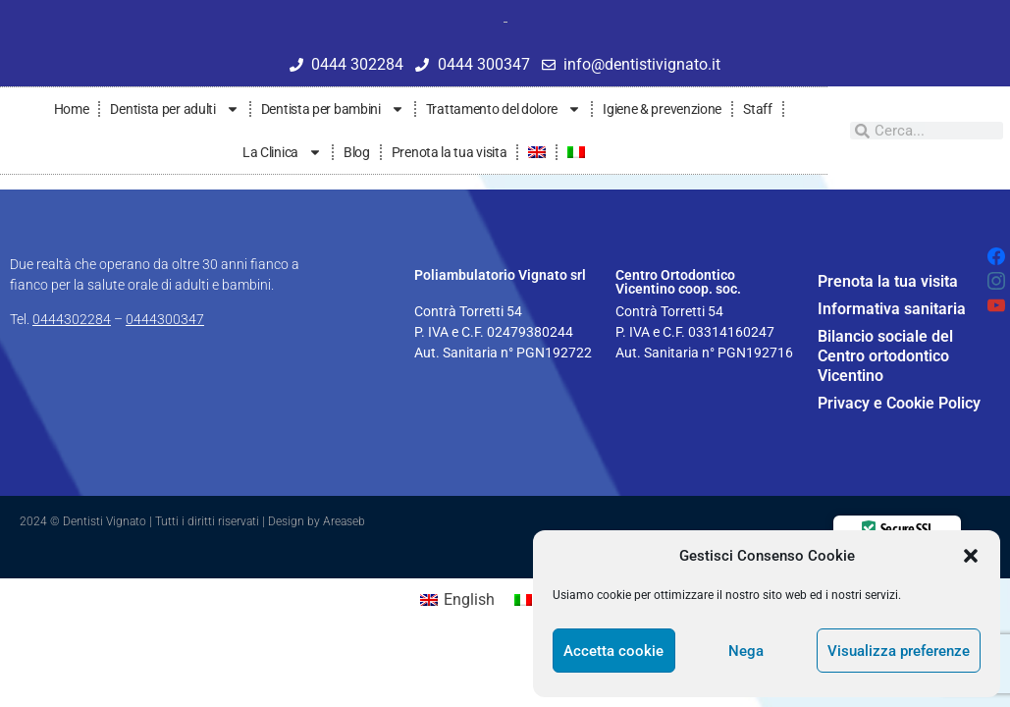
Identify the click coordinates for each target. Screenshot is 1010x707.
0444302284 (71, 319)
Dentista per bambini (332, 109)
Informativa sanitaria (892, 308)
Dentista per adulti (174, 109)
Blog (357, 152)
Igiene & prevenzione (662, 109)
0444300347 (165, 319)
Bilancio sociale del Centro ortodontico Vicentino (885, 356)
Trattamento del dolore (503, 109)
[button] (971, 556)
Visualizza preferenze (898, 651)
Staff (757, 109)
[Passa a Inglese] (537, 152)
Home (71, 109)
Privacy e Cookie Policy (899, 403)
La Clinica (282, 152)
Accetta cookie (613, 651)
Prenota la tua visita (449, 152)
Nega (746, 651)
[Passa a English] (457, 600)
